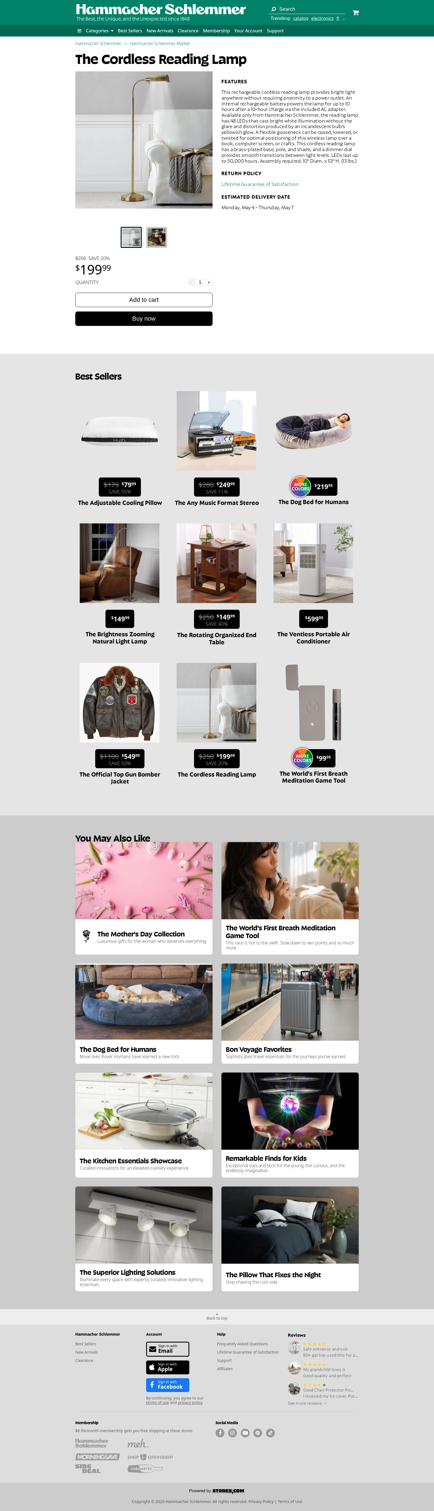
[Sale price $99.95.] (315, 758)
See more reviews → (307, 1402)
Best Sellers (130, 31)
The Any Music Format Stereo (217, 502)
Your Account (248, 31)
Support (275, 31)
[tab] (131, 237)
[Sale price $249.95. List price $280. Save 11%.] (217, 487)
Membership (216, 31)
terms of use (157, 1402)
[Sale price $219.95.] (315, 486)
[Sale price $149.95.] (119, 619)
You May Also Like (112, 837)
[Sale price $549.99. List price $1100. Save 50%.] (120, 758)
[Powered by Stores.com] (217, 1492)
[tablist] (144, 237)
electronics (322, 18)
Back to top (217, 1318)
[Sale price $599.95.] (313, 619)
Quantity (87, 282)
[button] (79, 31)
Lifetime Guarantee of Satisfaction (259, 183)
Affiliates (225, 1368)
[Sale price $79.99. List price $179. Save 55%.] (120, 487)
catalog (300, 18)
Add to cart (144, 299)
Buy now (144, 318)
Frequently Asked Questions (242, 1343)
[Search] (273, 9)
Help (221, 1333)
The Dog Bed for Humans (313, 501)
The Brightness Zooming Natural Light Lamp (120, 637)
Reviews (297, 1335)
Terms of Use (290, 1501)
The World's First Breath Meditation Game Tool (314, 776)
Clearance (188, 31)
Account (154, 1333)
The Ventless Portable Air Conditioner (313, 637)
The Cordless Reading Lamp (217, 774)
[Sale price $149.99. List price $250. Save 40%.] (217, 619)
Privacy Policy (261, 1501)
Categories (99, 31)
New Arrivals (160, 31)
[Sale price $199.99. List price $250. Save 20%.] (217, 758)
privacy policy (190, 1402)
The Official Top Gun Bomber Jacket (119, 777)
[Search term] (307, 9)
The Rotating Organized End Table (216, 637)
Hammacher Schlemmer (98, 43)
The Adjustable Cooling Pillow (120, 502)
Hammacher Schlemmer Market (160, 43)
